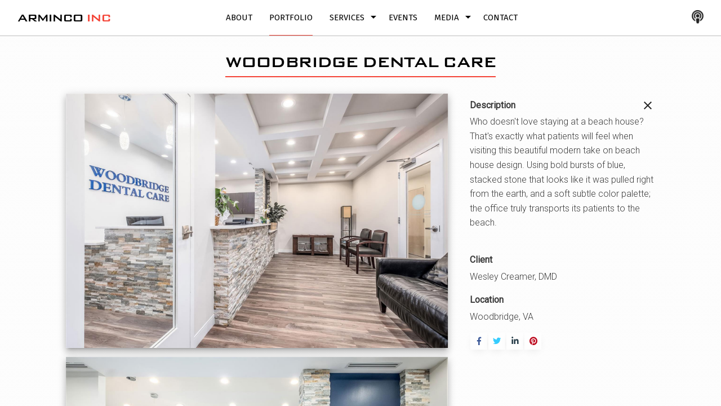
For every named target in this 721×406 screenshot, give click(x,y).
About (239, 17)
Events (403, 17)
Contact (500, 17)
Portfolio (291, 17)
